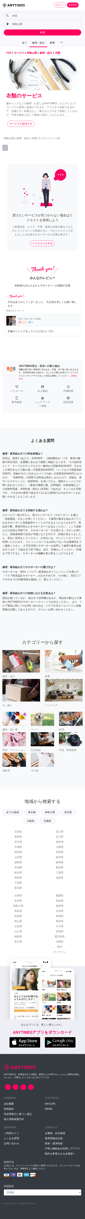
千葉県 (18, 882)
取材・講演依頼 (54, 1143)
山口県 (18, 931)
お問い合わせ (11, 1143)
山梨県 (59, 847)
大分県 (59, 926)
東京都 (32, 812)
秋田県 (18, 852)
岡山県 (18, 921)
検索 (42, 32)
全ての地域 (12, 812)
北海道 (18, 831)
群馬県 (18, 877)
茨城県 (18, 867)
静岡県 (59, 862)
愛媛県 (59, 895)
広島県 (18, 926)
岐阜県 (59, 857)
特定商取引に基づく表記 (18, 1114)
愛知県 (59, 867)
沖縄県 (59, 941)
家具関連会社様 (54, 1138)
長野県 (59, 852)
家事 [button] (52, 42)
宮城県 (18, 847)
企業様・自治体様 (55, 1133)
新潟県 (18, 888)
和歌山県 (18, 905)
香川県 (18, 941)
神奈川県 (50, 812)
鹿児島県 (60, 936)
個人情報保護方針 (14, 1119)
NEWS (48, 1109)
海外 (59, 946)
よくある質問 (11, 1138)
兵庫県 (18, 895)
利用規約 (9, 1109)
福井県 (59, 841)
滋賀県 (59, 877)
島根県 (18, 916)
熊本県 (59, 921)
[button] (16, 389)
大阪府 (30, 821)
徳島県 (18, 936)
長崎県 (59, 916)
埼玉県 (68, 812)
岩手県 (18, 841)
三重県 (59, 872)
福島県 (18, 862)
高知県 (59, 900)
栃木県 (18, 872)
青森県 (18, 836)
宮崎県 (59, 931)
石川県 (59, 836)
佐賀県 (59, 911)
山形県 (18, 857)
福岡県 (59, 905)
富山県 (59, 831)
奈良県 (18, 900)
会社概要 (9, 1103)
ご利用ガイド (11, 1133)
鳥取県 (18, 911)
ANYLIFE (50, 1103)
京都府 (47, 821)
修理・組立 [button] (38, 42)
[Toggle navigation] (80, 5)
